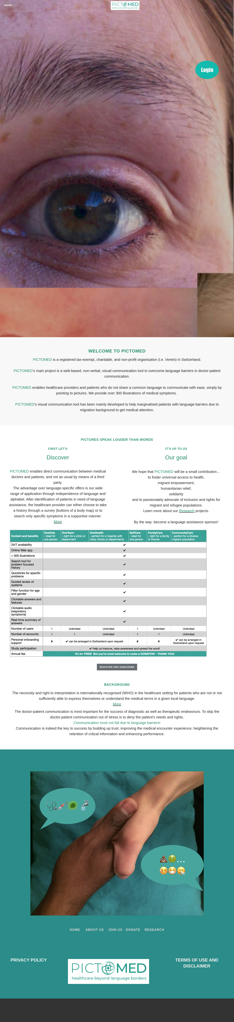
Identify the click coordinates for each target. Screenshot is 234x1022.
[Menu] (9, 5)
